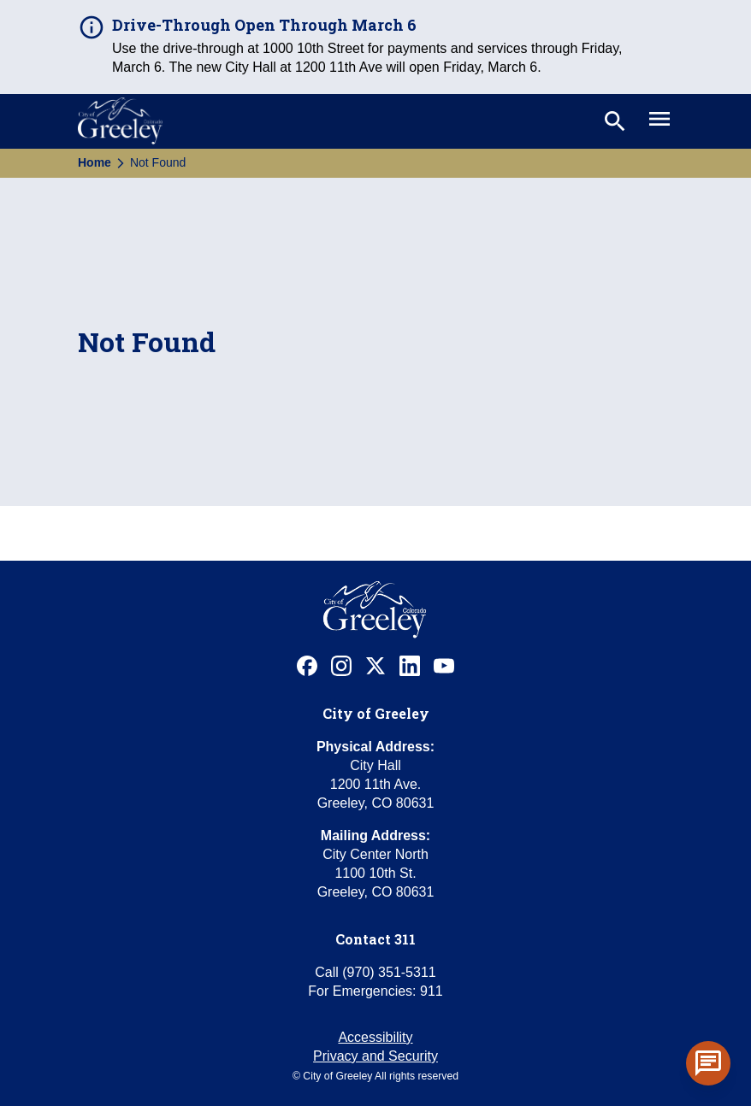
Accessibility (375, 1037)
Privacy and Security (375, 1056)
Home (94, 162)
